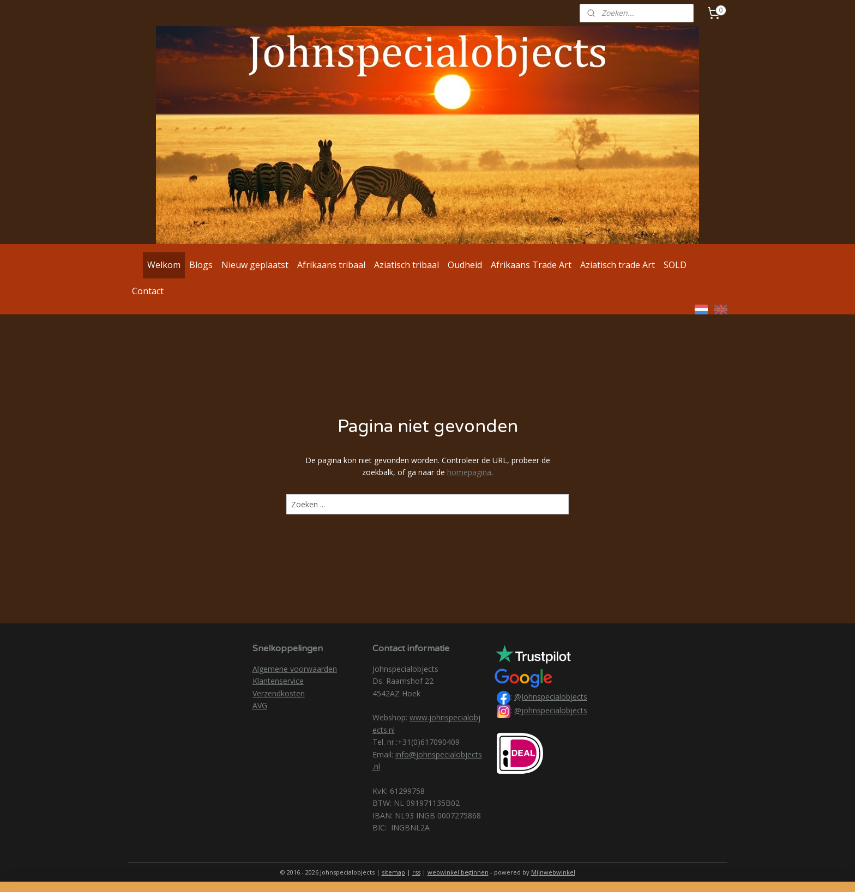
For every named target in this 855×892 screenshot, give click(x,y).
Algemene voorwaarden (294, 669)
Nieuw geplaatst (254, 265)
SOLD (675, 265)
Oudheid (465, 265)
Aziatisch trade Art (617, 265)
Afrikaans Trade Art (531, 265)
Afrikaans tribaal (331, 265)
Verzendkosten (278, 693)
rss (416, 872)
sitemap (393, 872)
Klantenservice (278, 681)
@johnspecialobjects (550, 710)
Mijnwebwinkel (553, 872)
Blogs (201, 265)
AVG (259, 705)
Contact (148, 291)
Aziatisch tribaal (406, 265)
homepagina (469, 472)
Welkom (163, 265)
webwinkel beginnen (458, 872)
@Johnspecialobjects (550, 696)
